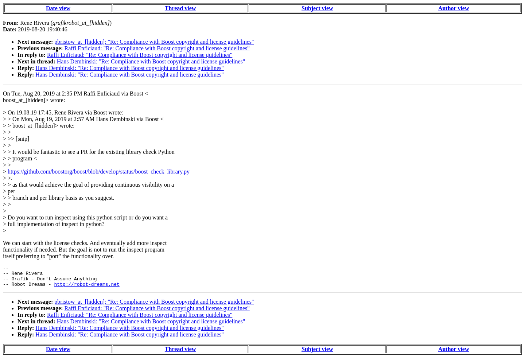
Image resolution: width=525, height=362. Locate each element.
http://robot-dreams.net (86, 288)
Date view (58, 8)
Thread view (180, 8)
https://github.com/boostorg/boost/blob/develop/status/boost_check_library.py (99, 171)
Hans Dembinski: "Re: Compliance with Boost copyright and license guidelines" (151, 61)
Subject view (317, 8)
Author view (453, 8)
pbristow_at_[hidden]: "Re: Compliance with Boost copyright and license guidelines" (154, 42)
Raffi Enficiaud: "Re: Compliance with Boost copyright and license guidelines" (157, 48)
